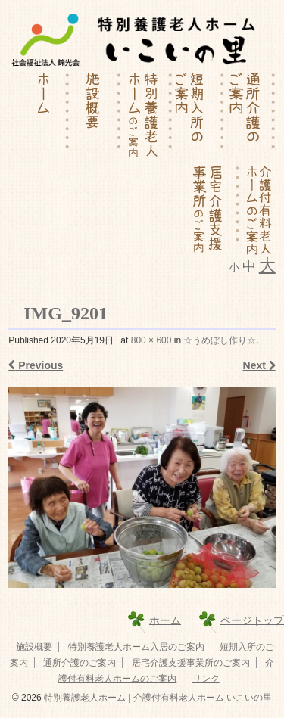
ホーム (165, 620)
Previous (35, 365)
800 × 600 (151, 340)
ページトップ (252, 620)
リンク (206, 678)
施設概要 (34, 647)
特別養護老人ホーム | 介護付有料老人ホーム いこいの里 (157, 697)
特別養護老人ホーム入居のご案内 (136, 647)
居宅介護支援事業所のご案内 (191, 662)
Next (259, 365)
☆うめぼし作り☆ (219, 340)
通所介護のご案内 (79, 662)
